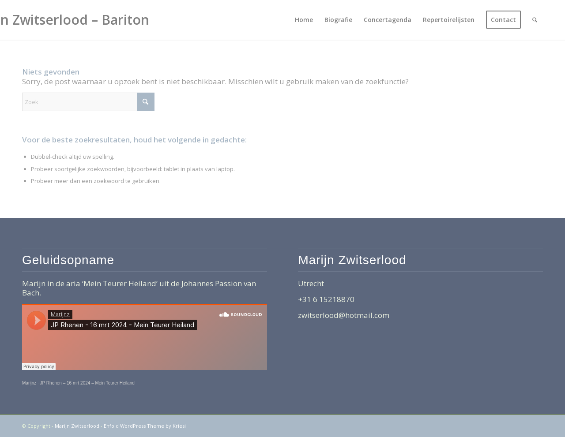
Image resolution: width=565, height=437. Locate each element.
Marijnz (29, 383)
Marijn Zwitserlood (77, 425)
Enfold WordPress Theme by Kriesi (145, 425)
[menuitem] (304, 20)
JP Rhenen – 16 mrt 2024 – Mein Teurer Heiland (87, 383)
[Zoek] (535, 20)
